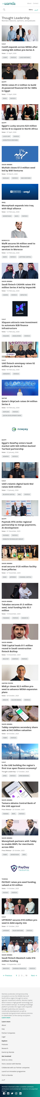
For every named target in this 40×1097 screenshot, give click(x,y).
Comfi (5, 57)
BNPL (13, 814)
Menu (31, 10)
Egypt (4, 82)
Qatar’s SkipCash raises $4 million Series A (19, 403)
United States (7, 683)
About (29, 3)
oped (5, 776)
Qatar (4, 398)
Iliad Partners (25, 57)
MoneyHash (7, 216)
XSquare (6, 336)
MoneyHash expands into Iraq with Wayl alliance (17, 207)
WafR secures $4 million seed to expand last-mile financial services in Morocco (18, 246)
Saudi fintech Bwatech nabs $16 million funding (18, 959)
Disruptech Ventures (10, 140)
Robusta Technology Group (13, 539)
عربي (36, 10)
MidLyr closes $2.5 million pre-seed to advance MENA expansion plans (19, 689)
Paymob (6, 535)
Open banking (24, 776)
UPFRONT (6, 930)
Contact (35, 3)
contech (15, 659)
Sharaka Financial (19, 968)
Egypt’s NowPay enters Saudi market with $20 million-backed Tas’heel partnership (19, 446)
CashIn (5, 295)
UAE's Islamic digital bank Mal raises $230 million (17, 485)
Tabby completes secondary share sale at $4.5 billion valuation (20, 729)
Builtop (6, 659)
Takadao (6, 618)
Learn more (6, 1018)
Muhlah (6, 178)
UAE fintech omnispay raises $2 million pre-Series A (18, 365)
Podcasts (5, 1044)
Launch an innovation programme (13, 1071)
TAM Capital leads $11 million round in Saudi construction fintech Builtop (17, 648)
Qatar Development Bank (12, 415)
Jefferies (13, 577)
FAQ (3, 1029)
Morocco (6, 240)
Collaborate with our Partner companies (16, 1068)
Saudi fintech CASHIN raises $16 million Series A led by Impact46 (19, 286)
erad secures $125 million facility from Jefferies (19, 568)
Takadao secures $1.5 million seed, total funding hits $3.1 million (17, 607)
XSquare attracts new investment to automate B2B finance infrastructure (19, 325)
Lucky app (6, 136)
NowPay (6, 456)
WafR (5, 257)
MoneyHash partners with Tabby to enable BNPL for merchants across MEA (19, 844)
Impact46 (23, 295)
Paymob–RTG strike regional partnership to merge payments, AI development (19, 524)
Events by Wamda (8, 1052)
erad (4, 577)
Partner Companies (8, 1033)
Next (33, 975)
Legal (3, 1037)
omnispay (6, 374)
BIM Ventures (26, 178)
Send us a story (7, 1060)
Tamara (5, 814)
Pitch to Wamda (7, 1075)
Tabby (5, 738)
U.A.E (4, 44)
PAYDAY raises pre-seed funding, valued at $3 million (19, 883)
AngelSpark (16, 336)
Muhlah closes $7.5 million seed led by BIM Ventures (18, 169)
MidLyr (5, 700)
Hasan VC (25, 618)
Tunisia (5, 879)
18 (26, 975)
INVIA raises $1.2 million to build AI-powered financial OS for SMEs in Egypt (19, 88)
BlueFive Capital (9, 494)
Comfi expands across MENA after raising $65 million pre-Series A (20, 48)
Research (5, 1048)
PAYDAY (5, 892)
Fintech (13, 57)
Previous (8, 975)
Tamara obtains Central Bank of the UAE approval (19, 805)
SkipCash (6, 412)
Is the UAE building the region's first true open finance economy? (19, 767)
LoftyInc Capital (25, 257)
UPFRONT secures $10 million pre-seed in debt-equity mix (20, 921)
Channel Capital (25, 577)
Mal (19, 494)
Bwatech (6, 968)
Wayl (16, 216)
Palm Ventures (18, 930)
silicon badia (16, 700)
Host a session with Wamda (11, 1064)
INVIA (5, 98)
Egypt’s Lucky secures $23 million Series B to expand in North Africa (20, 127)
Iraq (3, 202)
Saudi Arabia (7, 165)
